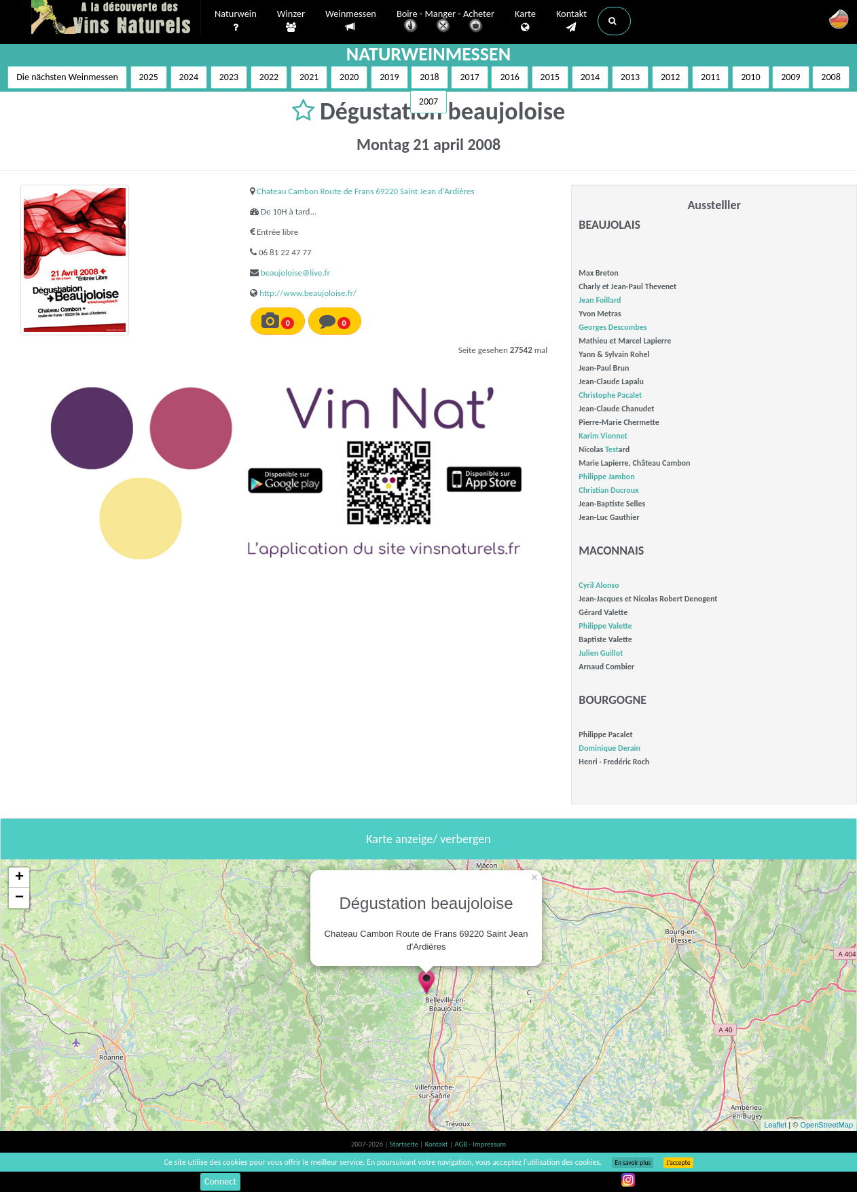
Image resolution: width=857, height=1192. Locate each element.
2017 (469, 77)
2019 (389, 77)
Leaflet (775, 1125)
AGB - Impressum (480, 1144)
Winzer (291, 21)
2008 (830, 77)
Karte (525, 21)
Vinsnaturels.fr (116, 18)
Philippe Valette (605, 626)
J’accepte (678, 1163)
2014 (590, 77)
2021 (308, 77)
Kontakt (571, 21)
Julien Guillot (601, 653)
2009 (790, 77)
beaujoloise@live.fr (295, 272)
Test (612, 449)
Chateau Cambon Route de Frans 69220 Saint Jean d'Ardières (366, 191)
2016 (509, 77)
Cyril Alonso (599, 585)
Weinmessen (350, 21)
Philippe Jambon (606, 476)
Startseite (405, 1144)
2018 (429, 77)
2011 (710, 77)
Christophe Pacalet (610, 395)
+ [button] (19, 878)
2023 (228, 77)
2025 (148, 77)
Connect (220, 1181)
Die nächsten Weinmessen (67, 77)
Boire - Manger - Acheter (445, 22)
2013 (630, 77)
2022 (268, 77)
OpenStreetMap (826, 1125)
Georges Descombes (612, 327)
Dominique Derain (609, 748)
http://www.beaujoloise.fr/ (308, 293)
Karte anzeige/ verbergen (428, 839)
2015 (550, 77)
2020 (349, 77)
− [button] (19, 898)
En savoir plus (633, 1163)
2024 (188, 77)
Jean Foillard (600, 300)
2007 (428, 101)
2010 (750, 77)
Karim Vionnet (603, 436)
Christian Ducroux (608, 490)
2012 (670, 77)
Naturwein (236, 21)
